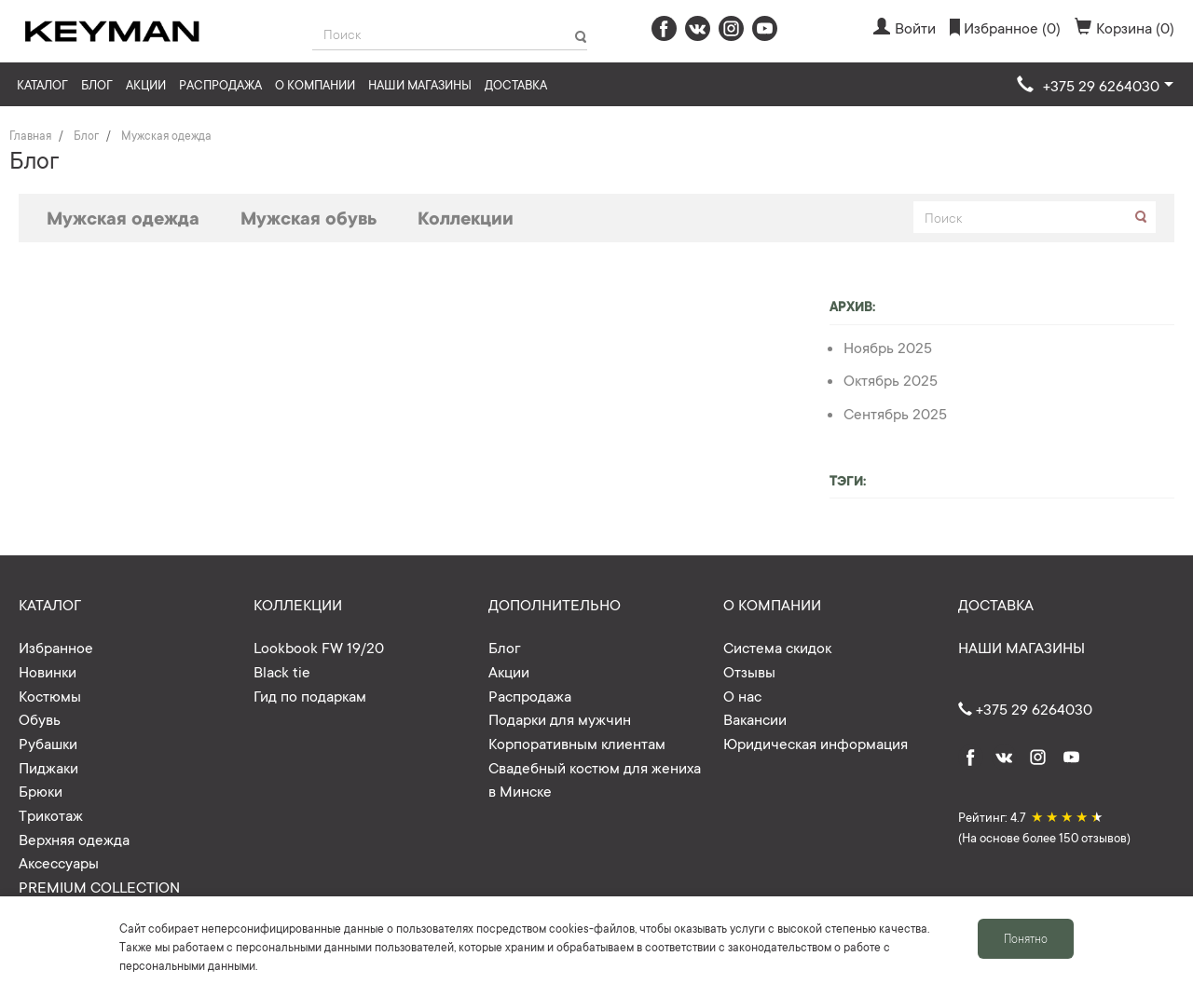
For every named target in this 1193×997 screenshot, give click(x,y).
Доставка (516, 84)
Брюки (40, 790)
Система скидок (777, 646)
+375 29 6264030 (1025, 708)
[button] (1095, 86)
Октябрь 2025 (890, 379)
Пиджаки (48, 766)
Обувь (40, 718)
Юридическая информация (815, 742)
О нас (742, 695)
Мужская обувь (308, 217)
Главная (30, 135)
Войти (904, 27)
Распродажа (220, 84)
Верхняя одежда (74, 838)
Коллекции (466, 217)
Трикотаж (51, 814)
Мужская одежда (123, 217)
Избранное (56, 646)
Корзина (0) (1124, 27)
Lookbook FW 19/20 (319, 646)
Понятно (1026, 938)
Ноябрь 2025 (887, 346)
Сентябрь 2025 (895, 412)
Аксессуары (59, 862)
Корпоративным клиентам (576, 742)
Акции (146, 84)
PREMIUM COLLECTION (99, 886)
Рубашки (48, 742)
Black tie (282, 670)
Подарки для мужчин (559, 718)
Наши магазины (420, 84)
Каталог (42, 84)
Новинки (47, 670)
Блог (97, 84)
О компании (315, 84)
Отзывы (749, 670)
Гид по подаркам (310, 695)
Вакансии (755, 718)
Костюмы (50, 695)
